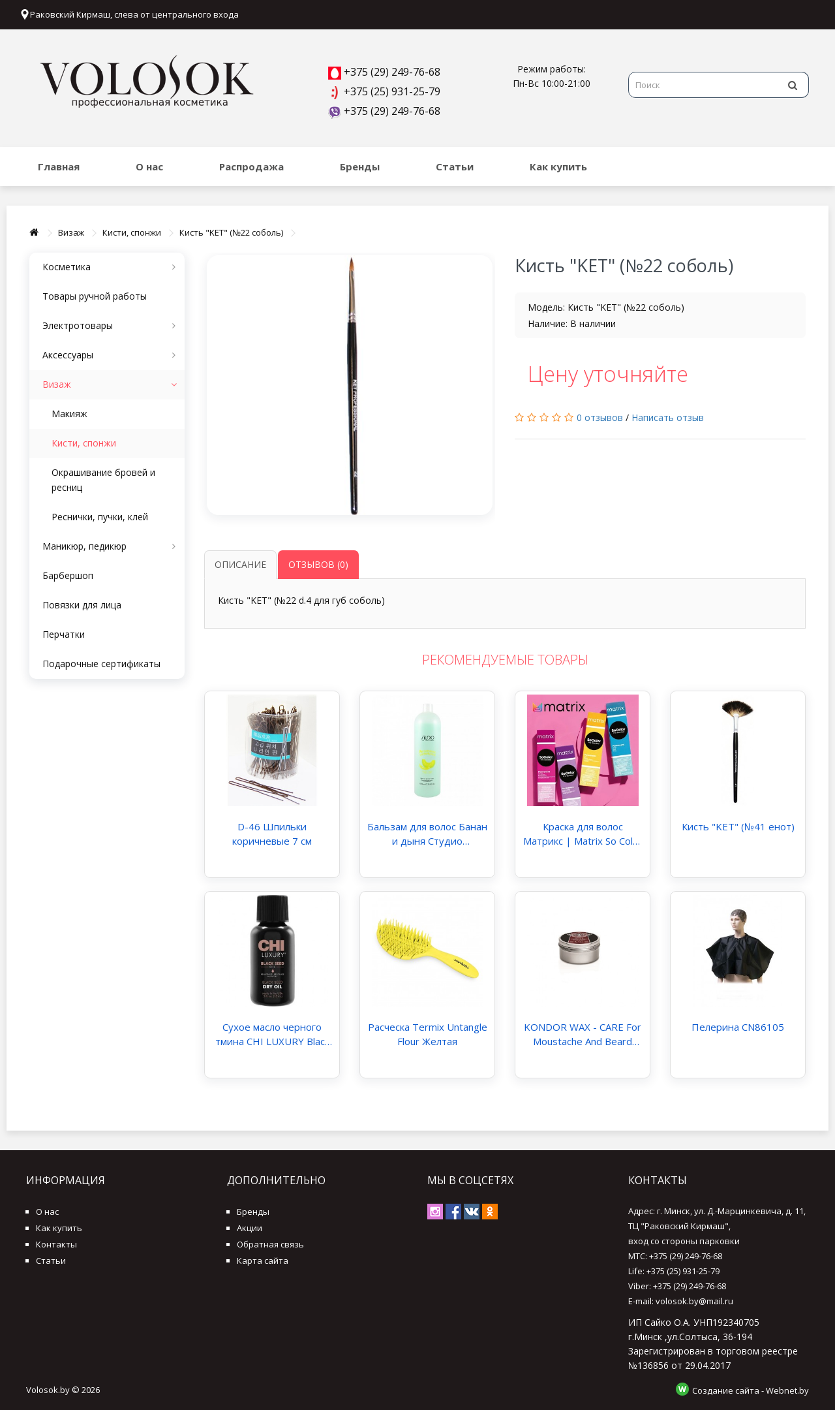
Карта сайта (262, 1260)
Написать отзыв (667, 417)
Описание (240, 564)
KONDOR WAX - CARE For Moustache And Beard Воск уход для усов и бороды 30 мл (582, 1034)
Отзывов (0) (318, 564)
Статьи (455, 166)
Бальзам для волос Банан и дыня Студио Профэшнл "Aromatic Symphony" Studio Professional (427, 834)
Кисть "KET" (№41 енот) (738, 826)
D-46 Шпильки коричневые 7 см (272, 833)
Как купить (558, 166)
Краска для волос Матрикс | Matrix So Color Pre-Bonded (583, 834)
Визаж (71, 232)
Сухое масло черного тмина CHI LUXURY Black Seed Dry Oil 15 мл (272, 1034)
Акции (249, 1228)
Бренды (360, 166)
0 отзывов (600, 417)
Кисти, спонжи (131, 232)
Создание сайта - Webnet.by (750, 1390)
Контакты (56, 1244)
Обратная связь (270, 1244)
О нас (149, 166)
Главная (59, 166)
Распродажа (251, 166)
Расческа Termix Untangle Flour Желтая (427, 1034)
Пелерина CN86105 (737, 1026)
